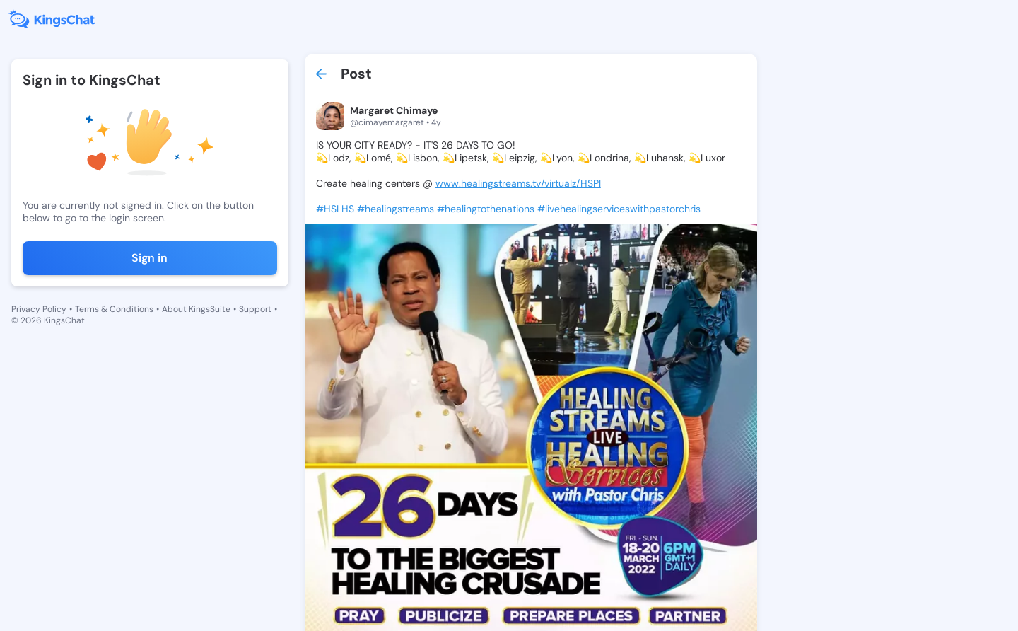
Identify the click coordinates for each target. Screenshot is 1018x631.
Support (255, 309)
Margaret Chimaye (394, 110)
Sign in (149, 257)
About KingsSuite (196, 309)
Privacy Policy (38, 309)
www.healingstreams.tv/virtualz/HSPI (518, 183)
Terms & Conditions (114, 309)
